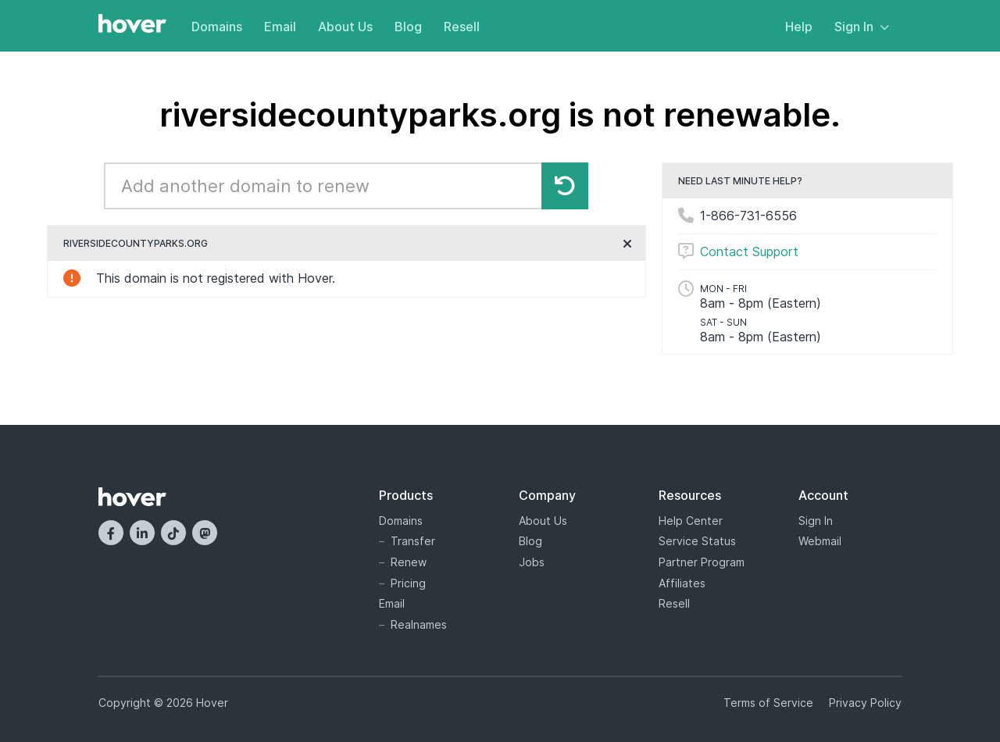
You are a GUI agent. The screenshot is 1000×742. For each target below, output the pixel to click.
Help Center (691, 520)
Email (280, 26)
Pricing (408, 583)
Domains (216, 26)
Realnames (419, 624)
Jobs (532, 562)
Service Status (697, 541)
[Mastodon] (204, 532)
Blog (408, 26)
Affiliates (682, 583)
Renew (409, 562)
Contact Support (749, 251)
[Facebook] (110, 532)
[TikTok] (173, 532)
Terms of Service (768, 702)
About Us (345, 26)
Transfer (413, 541)
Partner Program (702, 562)
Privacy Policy (865, 702)
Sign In (861, 26)
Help (798, 26)
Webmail (819, 541)
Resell (462, 26)
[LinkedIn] (142, 532)
